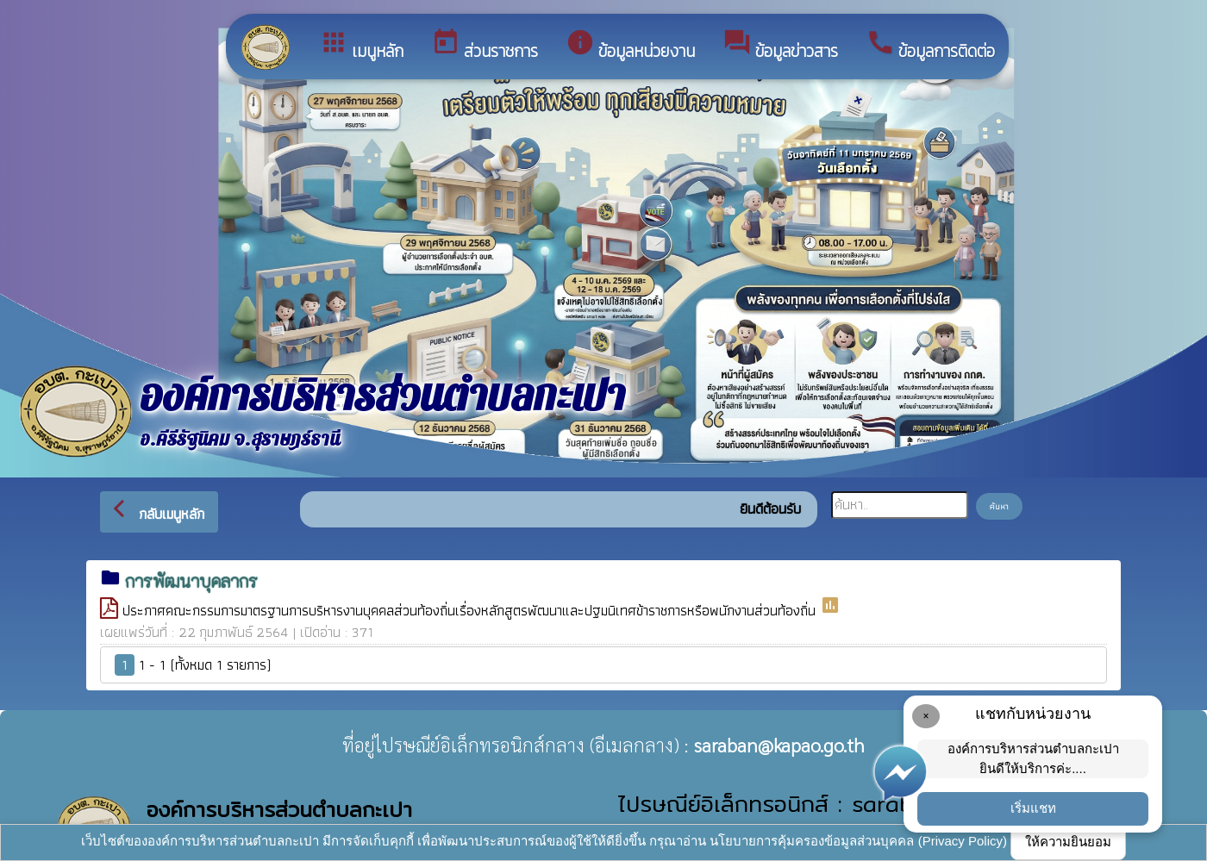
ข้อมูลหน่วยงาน (630, 46)
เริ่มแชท (1033, 808)
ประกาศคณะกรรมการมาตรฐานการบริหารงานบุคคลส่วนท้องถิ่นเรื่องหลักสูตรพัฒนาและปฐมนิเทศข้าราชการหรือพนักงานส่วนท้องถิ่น (471, 610)
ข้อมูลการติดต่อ (930, 46)
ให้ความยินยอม (1068, 841)
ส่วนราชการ (484, 46)
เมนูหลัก (361, 46)
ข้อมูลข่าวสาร (780, 46)
